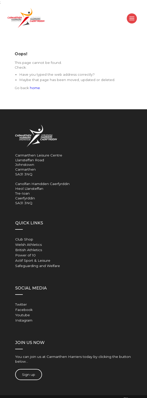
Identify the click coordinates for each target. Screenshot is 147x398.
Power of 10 (25, 255)
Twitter (21, 304)
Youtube (22, 315)
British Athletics (28, 250)
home (35, 88)
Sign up (28, 375)
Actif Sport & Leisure (32, 260)
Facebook (24, 310)
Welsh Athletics (28, 245)
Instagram (23, 320)
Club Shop (24, 239)
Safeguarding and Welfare (37, 266)
